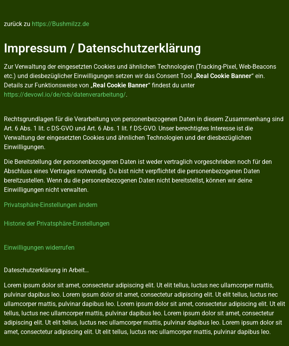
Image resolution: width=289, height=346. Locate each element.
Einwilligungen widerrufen (39, 247)
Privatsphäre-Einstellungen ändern (50, 205)
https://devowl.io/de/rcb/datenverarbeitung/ (65, 94)
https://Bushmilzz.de (60, 24)
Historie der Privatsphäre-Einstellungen (57, 223)
